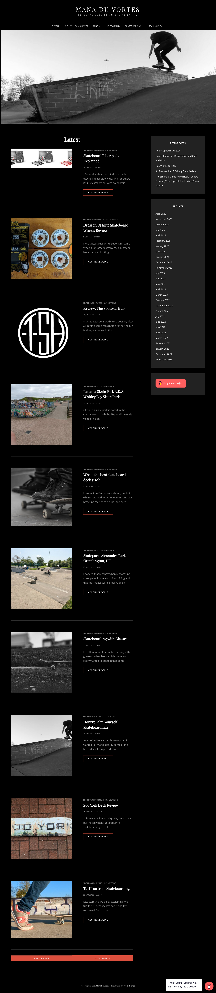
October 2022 (163, 300)
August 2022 (162, 310)
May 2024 (160, 251)
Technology (155, 26)
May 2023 (160, 283)
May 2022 (160, 327)
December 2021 (164, 354)
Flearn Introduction (166, 165)
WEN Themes (129, 986)
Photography (112, 26)
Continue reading (100, 193)
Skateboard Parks (91, 386)
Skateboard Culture (92, 303)
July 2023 (160, 273)
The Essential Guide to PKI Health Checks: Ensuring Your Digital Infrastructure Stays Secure (177, 181)
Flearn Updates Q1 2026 (168, 150)
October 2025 (163, 224)
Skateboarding (133, 26)
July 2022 (160, 316)
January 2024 (162, 256)
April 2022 (161, 332)
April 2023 (161, 289)
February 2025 (163, 240)
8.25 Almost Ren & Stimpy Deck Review (176, 171)
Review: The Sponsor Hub (104, 308)
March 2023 (162, 294)
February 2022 (163, 343)
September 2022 (164, 305)
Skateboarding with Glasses (105, 638)
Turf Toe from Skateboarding (106, 888)
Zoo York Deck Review (101, 805)
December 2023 (164, 262)
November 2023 (164, 267)
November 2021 (164, 359)
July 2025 (160, 229)
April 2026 (161, 213)
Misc (95, 26)
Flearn (55, 26)
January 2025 (162, 246)
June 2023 (161, 278)
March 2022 (162, 337)
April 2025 (161, 235)
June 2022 (161, 321)
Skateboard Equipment (93, 150)
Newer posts (101, 958)
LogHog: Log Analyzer (76, 26)
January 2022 (162, 348)
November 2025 (164, 219)
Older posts (42, 958)
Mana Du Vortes (108, 9)
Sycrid (98, 167)
